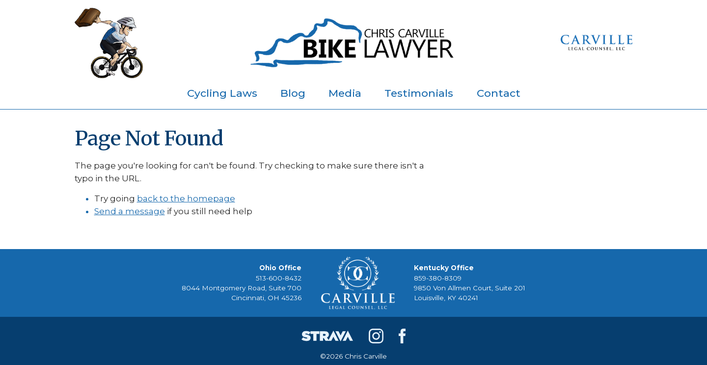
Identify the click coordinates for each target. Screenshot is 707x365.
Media (344, 92)
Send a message (129, 211)
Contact (498, 92)
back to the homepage (186, 198)
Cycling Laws (222, 92)
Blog (292, 92)
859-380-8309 (438, 278)
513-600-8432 (278, 278)
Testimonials (418, 92)
